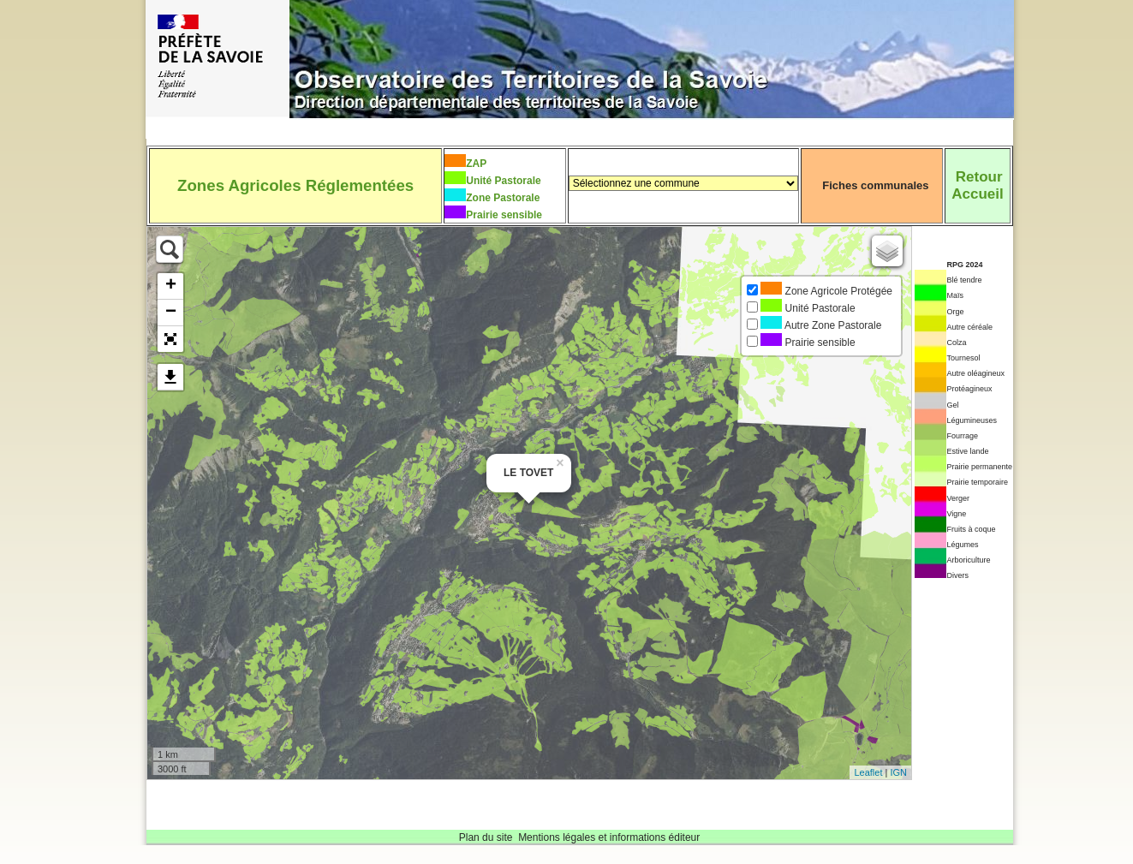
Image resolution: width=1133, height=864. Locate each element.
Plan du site (486, 837)
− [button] (170, 312)
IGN (898, 772)
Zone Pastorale (503, 198)
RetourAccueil (977, 185)
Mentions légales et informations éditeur (609, 837)
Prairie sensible (504, 215)
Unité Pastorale (503, 181)
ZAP (476, 164)
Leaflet (868, 772)
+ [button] (170, 286)
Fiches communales (875, 185)
